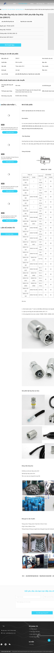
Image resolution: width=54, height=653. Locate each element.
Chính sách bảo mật (5, 651)
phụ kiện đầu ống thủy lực (32, 576)
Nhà (14, 3)
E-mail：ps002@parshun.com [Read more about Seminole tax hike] (8, 633)
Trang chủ (4, 9)
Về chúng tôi (40, 3)
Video (31, 3)
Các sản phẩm (23, 3)
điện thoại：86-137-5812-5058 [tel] (8, 630)
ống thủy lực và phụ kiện (45, 576)
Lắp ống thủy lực (20, 9)
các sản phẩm (11, 9)
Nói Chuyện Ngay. (10, 45)
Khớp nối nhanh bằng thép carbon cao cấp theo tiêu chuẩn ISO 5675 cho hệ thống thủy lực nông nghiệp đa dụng (9, 129)
